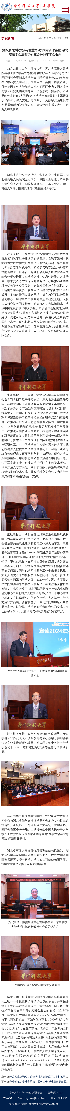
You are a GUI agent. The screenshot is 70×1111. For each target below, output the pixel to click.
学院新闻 (58, 38)
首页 (49, 38)
